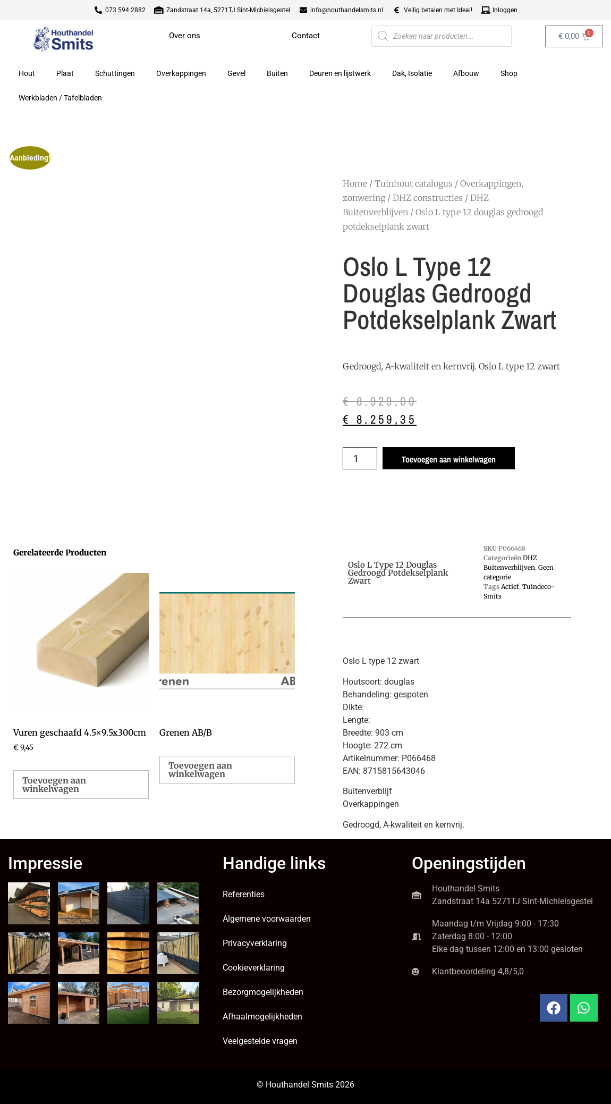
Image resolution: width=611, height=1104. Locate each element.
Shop (508, 73)
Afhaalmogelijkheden (262, 1017)
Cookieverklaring (254, 968)
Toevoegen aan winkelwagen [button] (54, 784)
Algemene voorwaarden (267, 919)
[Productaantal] (360, 458)
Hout (27, 73)
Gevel (236, 73)
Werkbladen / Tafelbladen (60, 98)
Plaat (65, 73)
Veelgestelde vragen (260, 1041)
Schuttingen (115, 73)
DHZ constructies (428, 197)
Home (355, 183)
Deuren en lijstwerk (340, 73)
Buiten (277, 73)
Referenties (244, 894)
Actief (510, 587)
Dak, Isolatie (412, 73)
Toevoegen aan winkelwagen (449, 459)
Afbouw (466, 73)
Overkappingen (181, 73)
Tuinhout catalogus (414, 183)
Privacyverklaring (255, 943)
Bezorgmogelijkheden (263, 992)
